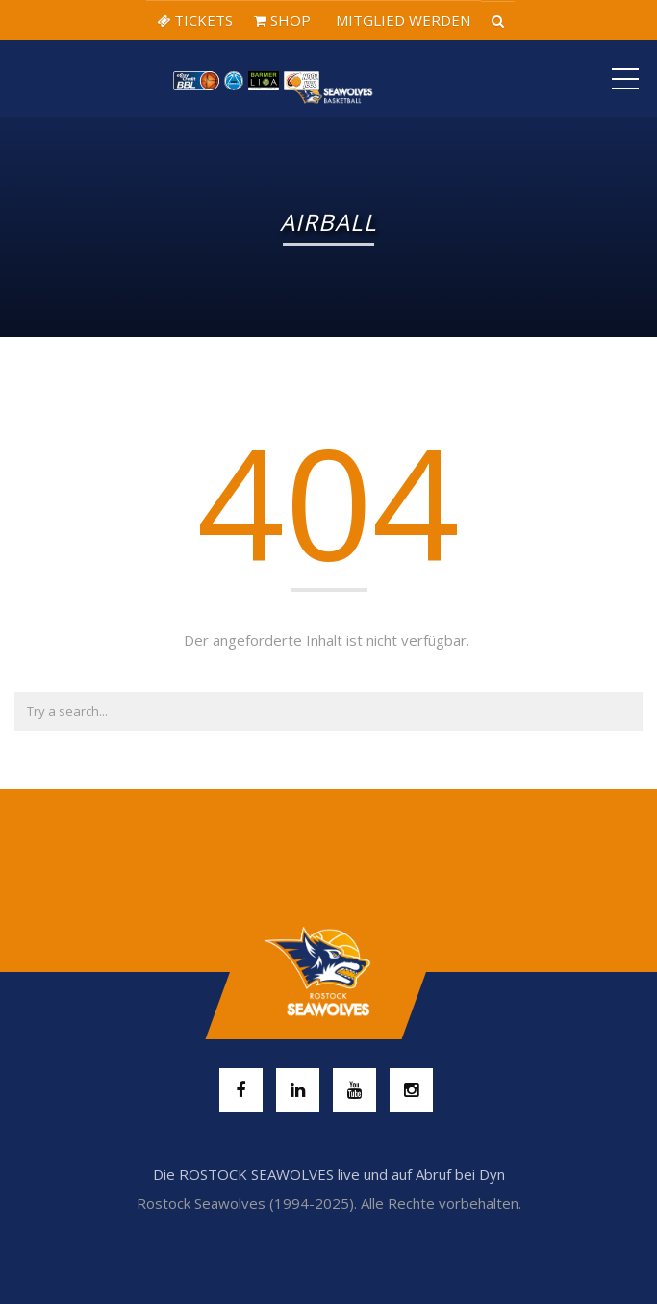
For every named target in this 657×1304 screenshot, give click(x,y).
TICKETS (195, 20)
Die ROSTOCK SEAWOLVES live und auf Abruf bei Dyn (329, 1174)
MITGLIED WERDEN (401, 20)
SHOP (282, 20)
